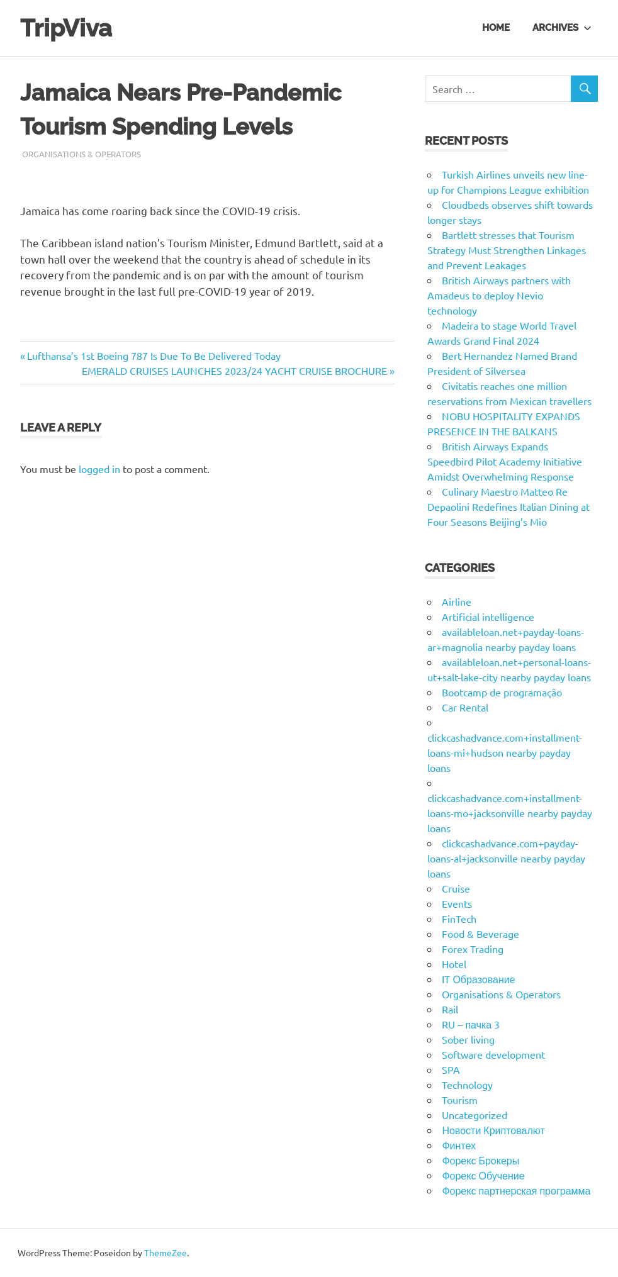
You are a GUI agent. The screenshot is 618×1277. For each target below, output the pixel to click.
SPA (451, 1069)
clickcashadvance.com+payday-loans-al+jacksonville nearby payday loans (506, 858)
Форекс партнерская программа (516, 1190)
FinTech (459, 918)
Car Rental (465, 707)
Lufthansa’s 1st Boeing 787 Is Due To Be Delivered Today (153, 355)
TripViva (66, 28)
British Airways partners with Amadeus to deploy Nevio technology (499, 295)
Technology (467, 1084)
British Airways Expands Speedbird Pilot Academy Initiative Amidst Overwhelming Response (504, 461)
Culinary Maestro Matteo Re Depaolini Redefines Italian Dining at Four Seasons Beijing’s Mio (508, 506)
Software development (493, 1054)
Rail (450, 1009)
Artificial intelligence (488, 616)
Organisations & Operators (81, 153)
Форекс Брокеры (480, 1160)
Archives (562, 27)
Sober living (468, 1039)
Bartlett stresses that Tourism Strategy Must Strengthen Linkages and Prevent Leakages (506, 249)
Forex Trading (472, 948)
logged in (99, 468)
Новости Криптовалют (493, 1130)
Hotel (454, 963)
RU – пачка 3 (471, 1024)
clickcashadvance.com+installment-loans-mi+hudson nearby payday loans (504, 752)
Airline (456, 601)
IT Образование (478, 979)
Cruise (456, 888)
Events (457, 903)
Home (496, 27)
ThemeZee (165, 1252)
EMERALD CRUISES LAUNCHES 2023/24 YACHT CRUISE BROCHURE (234, 370)
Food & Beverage (480, 933)
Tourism (460, 1099)
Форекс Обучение (483, 1175)
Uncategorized (474, 1114)
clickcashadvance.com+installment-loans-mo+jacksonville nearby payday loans (509, 812)
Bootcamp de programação (502, 692)
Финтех (459, 1145)
